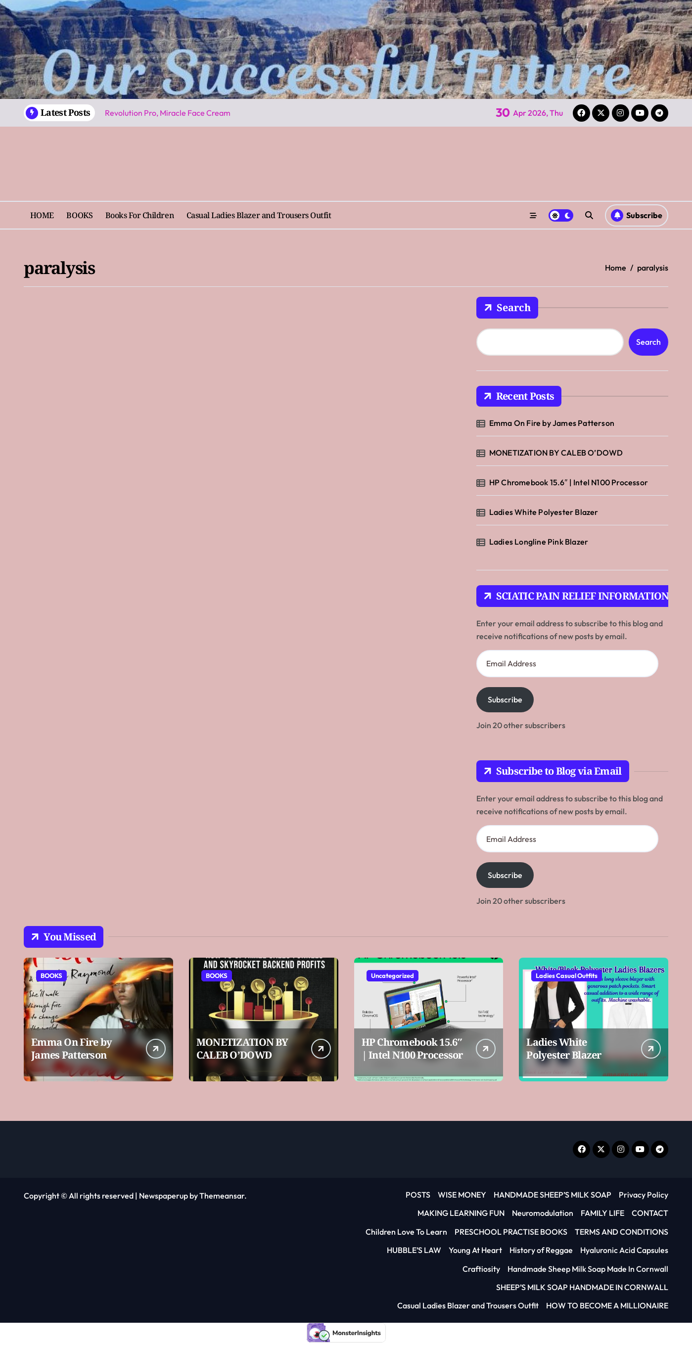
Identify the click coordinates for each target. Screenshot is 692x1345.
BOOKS (79, 215)
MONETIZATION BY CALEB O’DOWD (556, 453)
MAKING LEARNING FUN (461, 1213)
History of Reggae (541, 1250)
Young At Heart (475, 1250)
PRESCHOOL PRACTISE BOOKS (511, 1232)
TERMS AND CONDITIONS (621, 1232)
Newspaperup (163, 1196)
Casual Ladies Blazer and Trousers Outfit (258, 215)
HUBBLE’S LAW (414, 1250)
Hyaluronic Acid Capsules (624, 1250)
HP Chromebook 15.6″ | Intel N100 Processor (568, 482)
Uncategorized (392, 975)
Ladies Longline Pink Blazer (538, 542)
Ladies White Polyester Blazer (544, 512)
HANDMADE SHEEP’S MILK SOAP (552, 1195)
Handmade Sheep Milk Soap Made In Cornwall (587, 1269)
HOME (42, 215)
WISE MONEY (462, 1195)
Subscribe (505, 699)
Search (507, 308)
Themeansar (221, 1196)
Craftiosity (481, 1269)
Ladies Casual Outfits (567, 975)
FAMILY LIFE (602, 1213)
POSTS (418, 1195)
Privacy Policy (643, 1195)
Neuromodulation (542, 1213)
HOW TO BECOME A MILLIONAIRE (607, 1305)
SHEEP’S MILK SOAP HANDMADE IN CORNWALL (582, 1287)
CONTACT (650, 1213)
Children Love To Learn (406, 1232)
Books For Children (139, 215)
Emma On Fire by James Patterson (551, 423)
